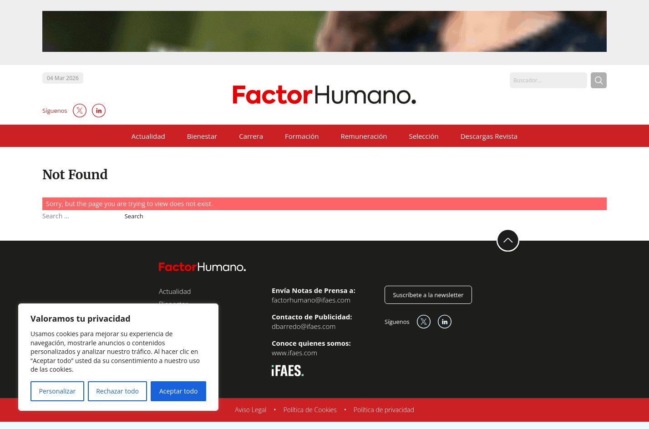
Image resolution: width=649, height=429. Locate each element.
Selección (423, 136)
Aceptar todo (178, 391)
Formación (302, 136)
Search (134, 216)
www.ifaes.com (294, 352)
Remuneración (363, 136)
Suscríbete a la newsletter (428, 295)
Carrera (251, 136)
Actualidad (148, 136)
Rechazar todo (117, 391)
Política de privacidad (384, 409)
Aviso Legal (250, 409)
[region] (118, 357)
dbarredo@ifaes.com (304, 326)
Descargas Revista (489, 136)
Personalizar (57, 391)
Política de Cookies (310, 409)
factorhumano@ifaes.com (311, 299)
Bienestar (202, 136)
